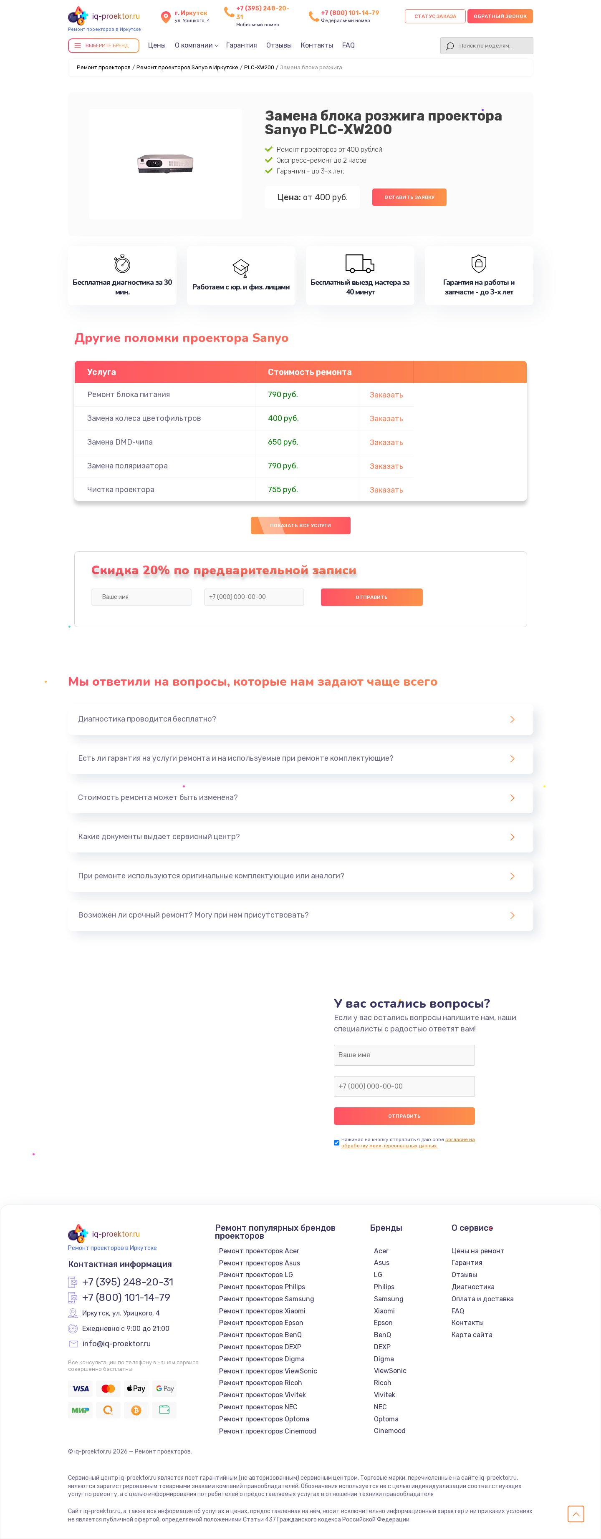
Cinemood (390, 1431)
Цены (157, 45)
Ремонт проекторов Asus (259, 1263)
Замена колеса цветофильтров (144, 418)
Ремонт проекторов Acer (259, 1251)
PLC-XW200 (259, 67)
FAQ (348, 45)
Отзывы (279, 45)
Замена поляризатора (127, 465)
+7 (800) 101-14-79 (350, 13)
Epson (383, 1323)
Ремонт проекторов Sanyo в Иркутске (187, 67)
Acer (381, 1251)
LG (378, 1275)
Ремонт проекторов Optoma (264, 1419)
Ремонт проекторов (104, 67)
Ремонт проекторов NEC (258, 1407)
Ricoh (382, 1383)
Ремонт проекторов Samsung (266, 1299)
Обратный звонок (500, 16)
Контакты (317, 45)
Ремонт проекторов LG (256, 1275)
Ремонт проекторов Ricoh (260, 1383)
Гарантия (241, 45)
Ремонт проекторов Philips (262, 1287)
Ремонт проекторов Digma (262, 1359)
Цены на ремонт (478, 1251)
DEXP (382, 1347)
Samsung (389, 1299)
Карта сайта (472, 1335)
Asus (381, 1263)
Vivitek (384, 1395)
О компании (194, 45)
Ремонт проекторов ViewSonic (268, 1371)
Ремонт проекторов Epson (261, 1323)
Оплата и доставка (483, 1299)
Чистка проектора (120, 489)
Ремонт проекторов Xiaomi (262, 1311)
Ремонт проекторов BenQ (260, 1335)
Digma (384, 1359)
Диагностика (473, 1287)
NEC (380, 1407)
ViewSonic (390, 1371)
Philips (384, 1287)
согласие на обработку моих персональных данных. (408, 1143)
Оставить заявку (409, 197)
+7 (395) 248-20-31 (127, 1282)
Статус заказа (435, 16)
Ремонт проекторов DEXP (260, 1347)
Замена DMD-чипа (120, 442)
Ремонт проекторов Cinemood (267, 1431)
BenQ (382, 1335)
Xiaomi (384, 1311)
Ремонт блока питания (128, 394)
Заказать (386, 395)
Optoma (386, 1419)
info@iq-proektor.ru (117, 1344)
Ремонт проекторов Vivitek (262, 1395)
